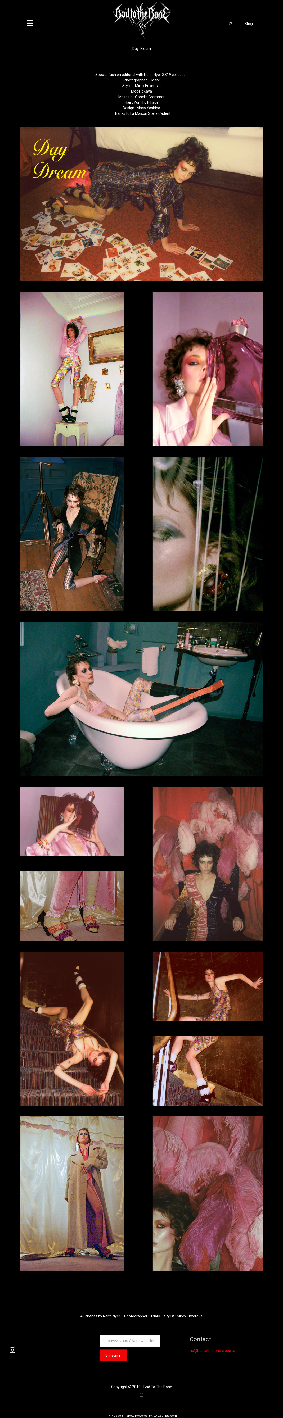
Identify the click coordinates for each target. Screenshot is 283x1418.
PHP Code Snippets (120, 1415)
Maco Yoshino (148, 108)
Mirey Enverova (148, 86)
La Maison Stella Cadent (150, 113)
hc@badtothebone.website (212, 1350)
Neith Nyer (111, 1316)
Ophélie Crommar (150, 97)
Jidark (154, 80)
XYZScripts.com (165, 1415)
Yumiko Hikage (146, 102)
